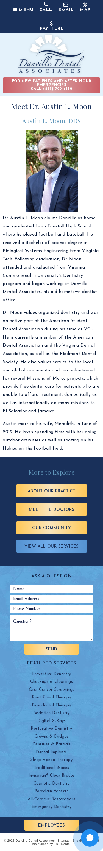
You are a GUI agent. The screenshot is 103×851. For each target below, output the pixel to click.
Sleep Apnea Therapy (51, 760)
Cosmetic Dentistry (52, 784)
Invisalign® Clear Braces (52, 776)
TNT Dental (62, 844)
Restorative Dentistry (51, 729)
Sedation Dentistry (52, 713)
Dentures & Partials (51, 744)
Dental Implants (51, 752)
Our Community (51, 528)
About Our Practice (52, 491)
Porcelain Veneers (52, 791)
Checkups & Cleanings (51, 682)
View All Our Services (51, 547)
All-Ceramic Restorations (52, 799)
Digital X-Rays (51, 721)
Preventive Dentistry (51, 674)
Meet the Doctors (51, 510)
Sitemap (64, 840)
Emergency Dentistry (52, 807)
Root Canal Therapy (51, 697)
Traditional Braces (51, 768)
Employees (51, 826)
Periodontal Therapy (51, 705)
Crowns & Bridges (52, 737)
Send (51, 649)
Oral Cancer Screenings (51, 690)
